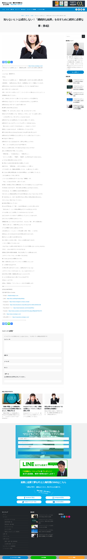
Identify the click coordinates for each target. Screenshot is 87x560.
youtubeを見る (58, 505)
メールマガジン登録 (40, 9)
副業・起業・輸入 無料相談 (11, 542)
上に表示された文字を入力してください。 (15, 376)
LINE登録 (43, 557)
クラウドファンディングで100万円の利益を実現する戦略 (78, 81)
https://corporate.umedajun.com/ (20, 317)
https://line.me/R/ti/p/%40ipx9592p (15, 298)
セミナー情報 (71, 557)
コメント (7, 339)
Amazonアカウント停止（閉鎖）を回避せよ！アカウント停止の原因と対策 (32, 408)
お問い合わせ (23, 9)
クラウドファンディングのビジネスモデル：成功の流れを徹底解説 (78, 88)
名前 (6, 355)
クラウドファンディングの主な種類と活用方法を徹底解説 (78, 100)
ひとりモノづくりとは (10, 520)
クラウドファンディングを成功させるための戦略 (78, 94)
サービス (7, 9)
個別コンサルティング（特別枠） (12, 532)
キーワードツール (9, 527)
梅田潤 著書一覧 (8, 522)
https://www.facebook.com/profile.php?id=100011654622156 (25, 304)
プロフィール (17, 9)
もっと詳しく (75, 72)
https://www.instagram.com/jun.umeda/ (19, 301)
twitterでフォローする (29, 505)
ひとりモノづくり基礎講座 (31, 9)
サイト (6, 367)
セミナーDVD (8, 529)
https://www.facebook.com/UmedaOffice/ (23, 308)
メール (6, 361)
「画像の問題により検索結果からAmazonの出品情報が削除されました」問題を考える (11, 408)
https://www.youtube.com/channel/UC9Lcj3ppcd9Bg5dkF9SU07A (25, 311)
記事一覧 (12, 9)
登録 (43, 452)
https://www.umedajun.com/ (35, 66)
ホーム (4, 9)
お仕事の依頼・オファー (10, 544)
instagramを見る (58, 500)
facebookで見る (29, 500)
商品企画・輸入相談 (9, 525)
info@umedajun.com (13, 295)
